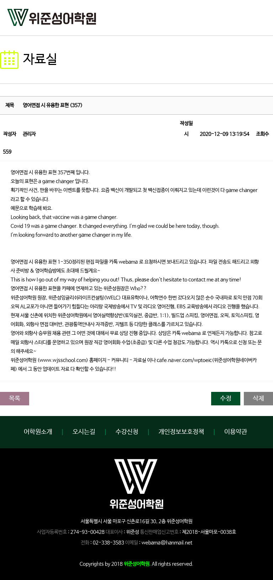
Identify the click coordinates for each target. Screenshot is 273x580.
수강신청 (127, 432)
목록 (14, 398)
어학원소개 (38, 432)
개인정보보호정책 (181, 432)
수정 (225, 398)
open (260, 16)
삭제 (258, 398)
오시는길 (84, 432)
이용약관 (235, 432)
